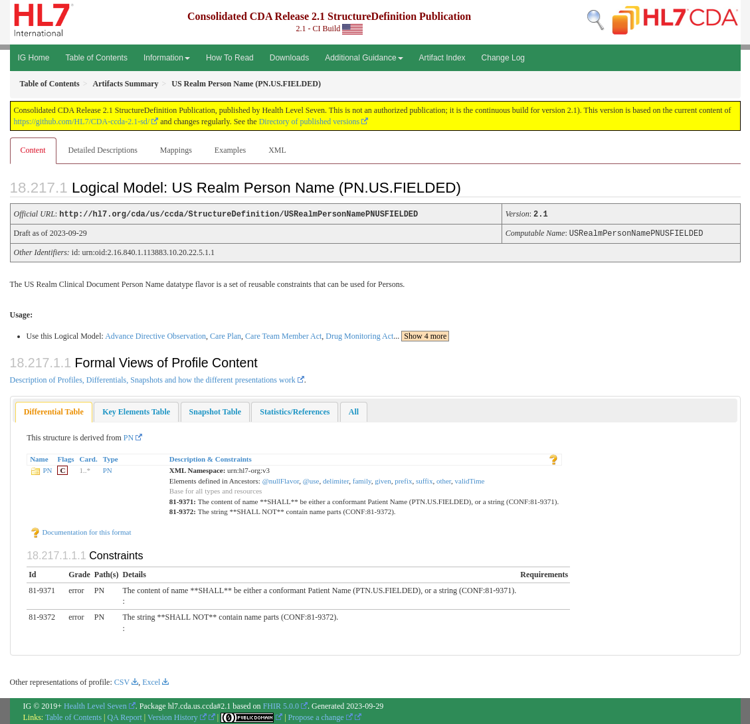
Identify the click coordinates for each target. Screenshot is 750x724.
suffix (424, 480)
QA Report (125, 716)
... (421, 334)
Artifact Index (442, 57)
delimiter (336, 480)
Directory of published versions (309, 121)
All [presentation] (354, 410)
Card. (89, 458)
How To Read (230, 57)
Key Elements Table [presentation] (136, 410)
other (443, 480)
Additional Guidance (364, 57)
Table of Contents (97, 57)
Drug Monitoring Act (359, 334)
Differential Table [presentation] (54, 410)
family (362, 480)
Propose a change (320, 716)
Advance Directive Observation (155, 334)
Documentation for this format (81, 531)
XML (277, 150)
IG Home (34, 57)
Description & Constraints (210, 458)
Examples (230, 150)
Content (33, 150)
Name (39, 458)
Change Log (503, 57)
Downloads (289, 57)
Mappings (176, 150)
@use (311, 480)
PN (129, 436)
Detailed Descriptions (103, 150)
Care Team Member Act (283, 334)
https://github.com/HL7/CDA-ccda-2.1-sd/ (82, 121)
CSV (122, 680)
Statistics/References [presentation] (294, 410)
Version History (177, 716)
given (383, 480)
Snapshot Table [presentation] (215, 410)
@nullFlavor (281, 480)
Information (166, 57)
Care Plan (225, 334)
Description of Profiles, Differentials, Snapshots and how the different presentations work (153, 378)
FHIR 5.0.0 (281, 704)
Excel (151, 680)
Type (110, 458)
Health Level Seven (95, 704)
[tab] (53, 411)
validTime (470, 480)
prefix (403, 480)
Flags (65, 458)
